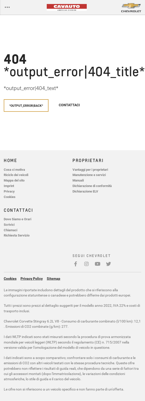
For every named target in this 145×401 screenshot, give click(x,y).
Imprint (9, 186)
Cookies (10, 197)
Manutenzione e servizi (89, 175)
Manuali (78, 180)
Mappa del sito (14, 180)
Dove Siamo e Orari (17, 219)
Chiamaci (10, 230)
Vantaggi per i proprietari (90, 170)
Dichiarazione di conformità (92, 186)
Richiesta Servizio (17, 235)
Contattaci (69, 105)
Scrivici (9, 224)
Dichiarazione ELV (85, 191)
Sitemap (53, 278)
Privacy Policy (31, 278)
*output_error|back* (26, 106)
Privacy (9, 191)
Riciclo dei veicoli (16, 175)
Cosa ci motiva (14, 170)
